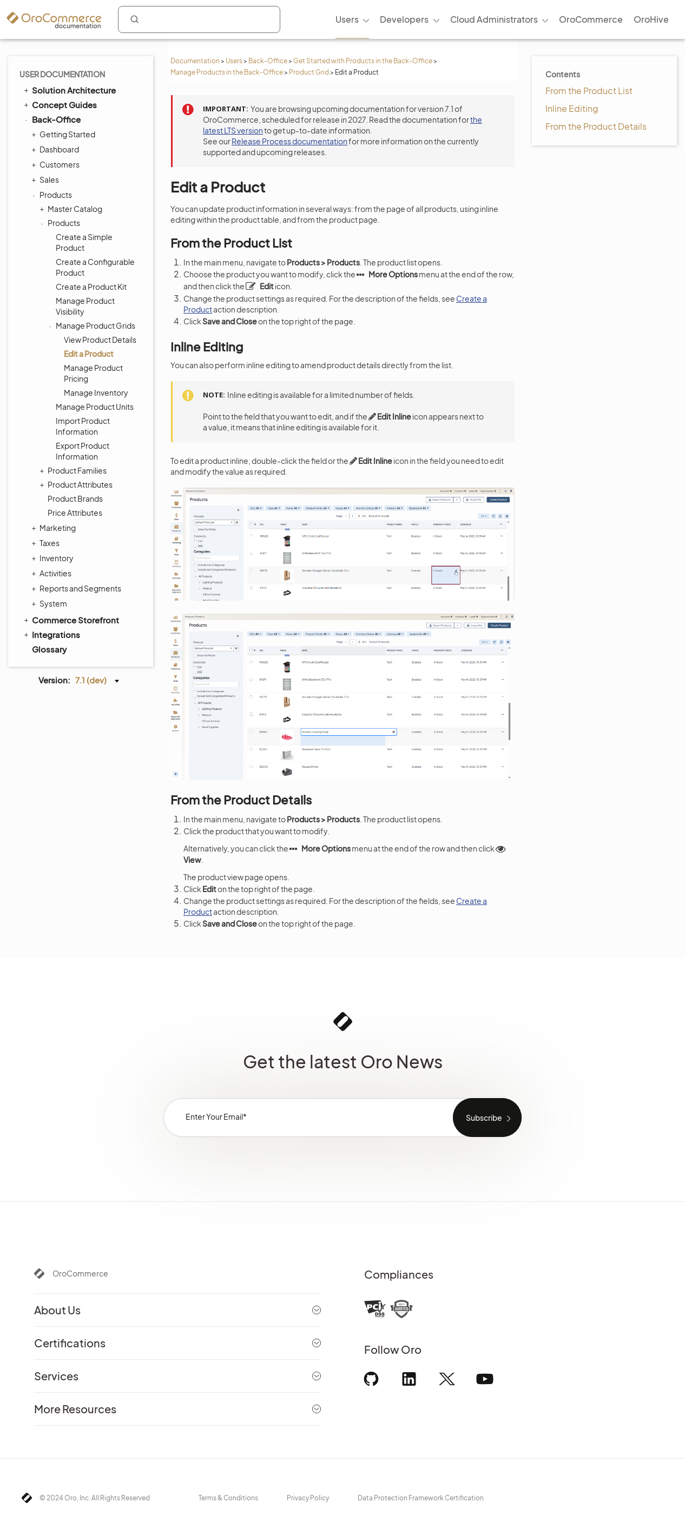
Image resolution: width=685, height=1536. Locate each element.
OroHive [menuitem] (651, 19)
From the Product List (589, 90)
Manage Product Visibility (85, 306)
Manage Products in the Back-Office (226, 72)
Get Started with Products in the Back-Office (362, 61)
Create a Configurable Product (95, 267)
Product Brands (75, 498)
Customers (57, 164)
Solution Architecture (69, 89)
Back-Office (267, 61)
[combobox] (199, 19)
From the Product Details (596, 126)
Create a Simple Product (84, 242)
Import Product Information (83, 426)
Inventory (54, 558)
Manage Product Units (95, 406)
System (50, 603)
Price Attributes (75, 512)
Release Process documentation (289, 141)
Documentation (195, 61)
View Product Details (100, 339)
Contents (562, 74)
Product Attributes (77, 484)
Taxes (47, 542)
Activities (52, 573)
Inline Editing (571, 108)
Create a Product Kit (91, 286)
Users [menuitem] (347, 19)
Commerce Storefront (70, 619)
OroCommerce (80, 1273)
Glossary (49, 649)
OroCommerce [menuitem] (591, 19)
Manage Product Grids (92, 325)
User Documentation (62, 74)
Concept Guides (59, 104)
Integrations (51, 634)
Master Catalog (72, 208)
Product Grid (309, 72)
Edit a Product (89, 353)
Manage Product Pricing (93, 373)
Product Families (74, 470)
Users (234, 61)
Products (53, 194)
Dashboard (56, 149)
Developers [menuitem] (404, 19)
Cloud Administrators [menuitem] (494, 19)
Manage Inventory (96, 392)
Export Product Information (82, 451)
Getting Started (64, 134)
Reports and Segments (77, 588)
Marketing (55, 527)
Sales (46, 179)
